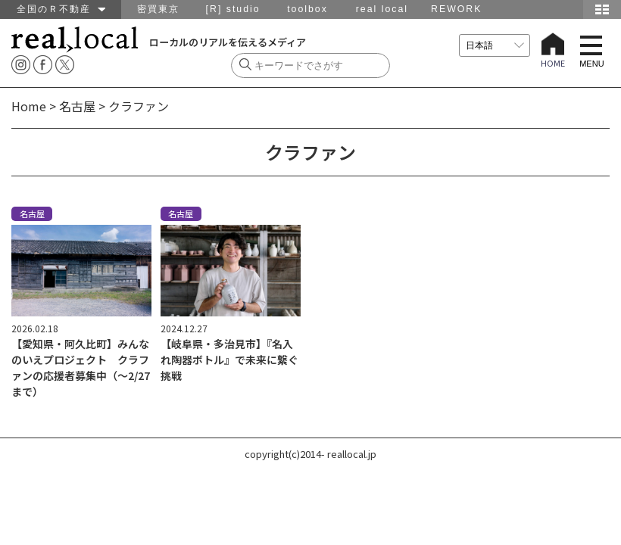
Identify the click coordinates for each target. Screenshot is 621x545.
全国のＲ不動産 (61, 9)
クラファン (138, 106)
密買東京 (158, 9)
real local (382, 9)
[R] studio (233, 9)
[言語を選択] (494, 45)
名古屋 (77, 106)
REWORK (456, 9)
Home (28, 106)
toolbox (307, 9)
